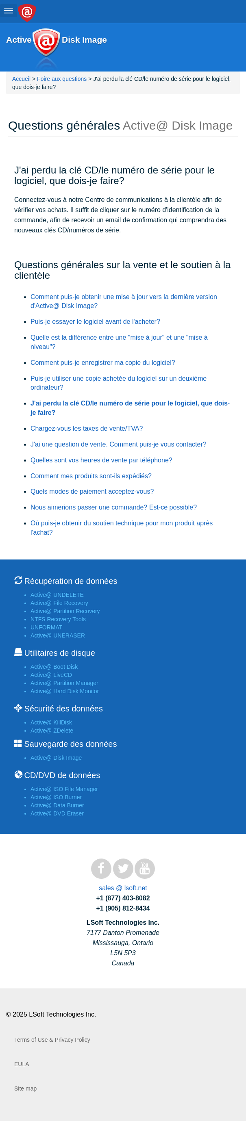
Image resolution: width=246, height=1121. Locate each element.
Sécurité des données (63, 708)
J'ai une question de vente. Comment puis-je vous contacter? (118, 444)
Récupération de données (70, 581)
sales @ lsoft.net (123, 888)
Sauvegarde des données (70, 743)
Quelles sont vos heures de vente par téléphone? (101, 460)
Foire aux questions (62, 79)
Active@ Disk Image (46, 50)
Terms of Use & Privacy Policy (52, 1039)
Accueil (22, 79)
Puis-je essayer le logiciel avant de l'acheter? (95, 321)
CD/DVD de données (62, 775)
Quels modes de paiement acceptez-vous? (92, 491)
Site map (25, 1088)
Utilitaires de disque (59, 652)
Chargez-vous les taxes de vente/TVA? (86, 428)
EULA (21, 1064)
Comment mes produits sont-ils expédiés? (91, 476)
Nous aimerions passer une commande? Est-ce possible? (113, 507)
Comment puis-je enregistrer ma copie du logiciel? (102, 362)
